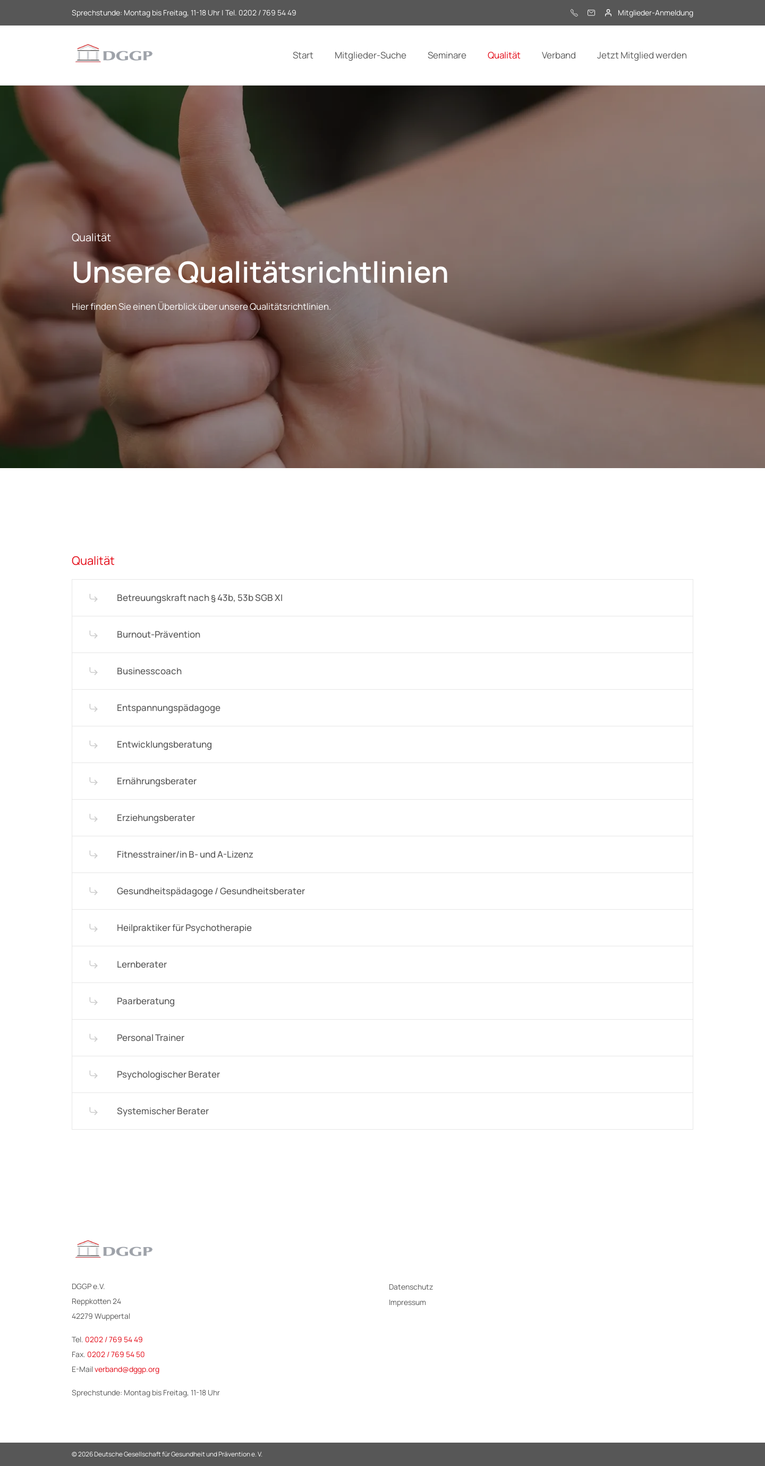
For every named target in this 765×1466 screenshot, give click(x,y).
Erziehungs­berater (156, 817)
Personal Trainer (150, 1037)
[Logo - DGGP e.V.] (114, 55)
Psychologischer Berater (168, 1074)
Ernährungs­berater (157, 781)
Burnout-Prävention (158, 634)
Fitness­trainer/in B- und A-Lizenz (185, 854)
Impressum (407, 1302)
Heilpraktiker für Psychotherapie (184, 927)
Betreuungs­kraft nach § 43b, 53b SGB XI (200, 597)
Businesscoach (149, 671)
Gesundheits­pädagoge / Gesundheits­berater (211, 891)
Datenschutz (411, 1287)
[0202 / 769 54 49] (574, 13)
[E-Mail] (591, 13)
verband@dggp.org (127, 1369)
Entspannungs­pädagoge (168, 707)
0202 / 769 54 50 (116, 1354)
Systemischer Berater (163, 1111)
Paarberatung (146, 1001)
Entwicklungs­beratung (164, 744)
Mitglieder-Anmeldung (655, 13)
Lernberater (142, 964)
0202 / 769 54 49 (114, 1339)
